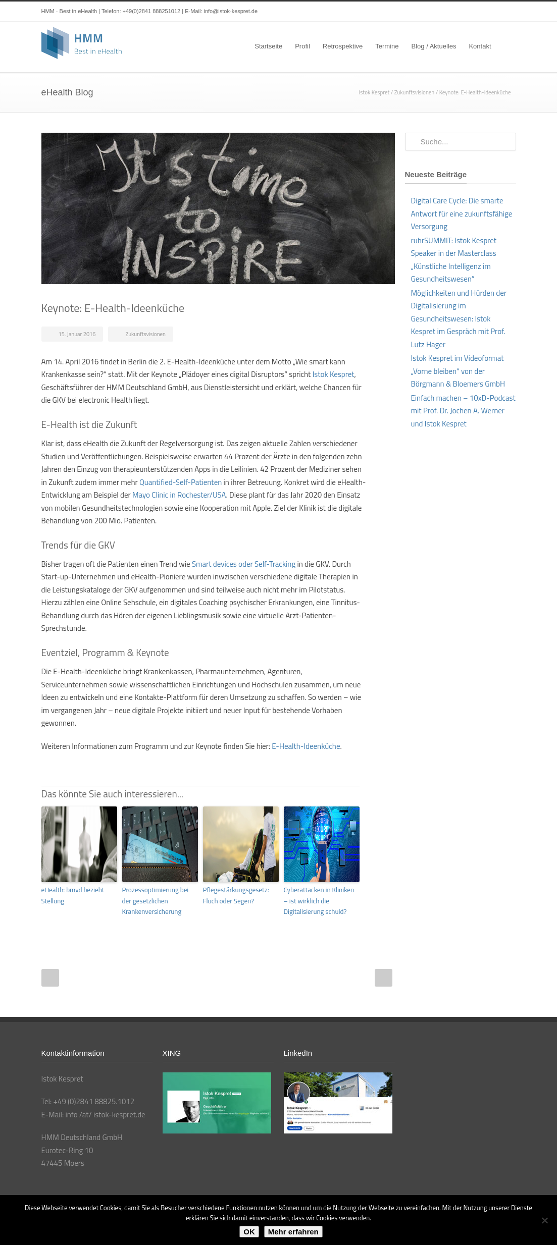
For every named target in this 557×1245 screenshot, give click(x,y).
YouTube (486, 12)
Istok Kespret (374, 92)
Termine (386, 46)
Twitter (445, 12)
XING (506, 12)
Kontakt (480, 46)
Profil (302, 46)
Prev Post (50, 977)
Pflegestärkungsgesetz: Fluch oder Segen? (235, 895)
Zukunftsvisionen (414, 92)
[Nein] (544, 1220)
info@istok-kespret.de (231, 11)
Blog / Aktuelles (434, 46)
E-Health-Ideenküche (306, 746)
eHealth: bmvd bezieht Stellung (72, 895)
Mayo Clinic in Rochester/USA (179, 495)
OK (249, 1231)
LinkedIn (465, 12)
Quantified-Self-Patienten (180, 482)
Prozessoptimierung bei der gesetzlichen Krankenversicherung (160, 900)
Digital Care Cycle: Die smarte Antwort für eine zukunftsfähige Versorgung (462, 213)
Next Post (383, 977)
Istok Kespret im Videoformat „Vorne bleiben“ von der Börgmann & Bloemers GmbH (458, 371)
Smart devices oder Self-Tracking (243, 564)
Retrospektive (343, 46)
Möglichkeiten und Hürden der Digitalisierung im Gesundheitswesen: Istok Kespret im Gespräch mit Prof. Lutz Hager (459, 318)
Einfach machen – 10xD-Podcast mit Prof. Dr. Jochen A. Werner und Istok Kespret (463, 410)
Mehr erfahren (293, 1231)
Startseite (268, 46)
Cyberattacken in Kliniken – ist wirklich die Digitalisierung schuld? (321, 900)
